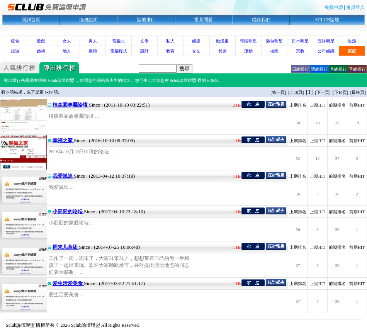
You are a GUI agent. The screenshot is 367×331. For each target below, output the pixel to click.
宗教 (300, 51)
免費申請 (334, 7)
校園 (274, 51)
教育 (170, 51)
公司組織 (326, 51)
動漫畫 (222, 41)
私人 (170, 41)
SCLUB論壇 (327, 19)
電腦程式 (118, 51)
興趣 (222, 51)
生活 (352, 41)
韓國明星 (248, 41)
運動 (248, 51)
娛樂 (196, 41)
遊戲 (41, 41)
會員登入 (355, 7)
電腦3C (119, 41)
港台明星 (274, 41)
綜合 (15, 41)
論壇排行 (146, 19)
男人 (92, 41)
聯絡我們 (261, 19)
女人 (67, 41)
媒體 (92, 51)
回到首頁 (31, 19)
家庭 (352, 51)
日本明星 (300, 41)
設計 (144, 51)
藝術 (41, 51)
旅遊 (15, 51)
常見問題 (203, 19)
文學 (144, 41)
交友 (196, 51)
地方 (67, 51)
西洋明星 (326, 41)
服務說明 (88, 19)
